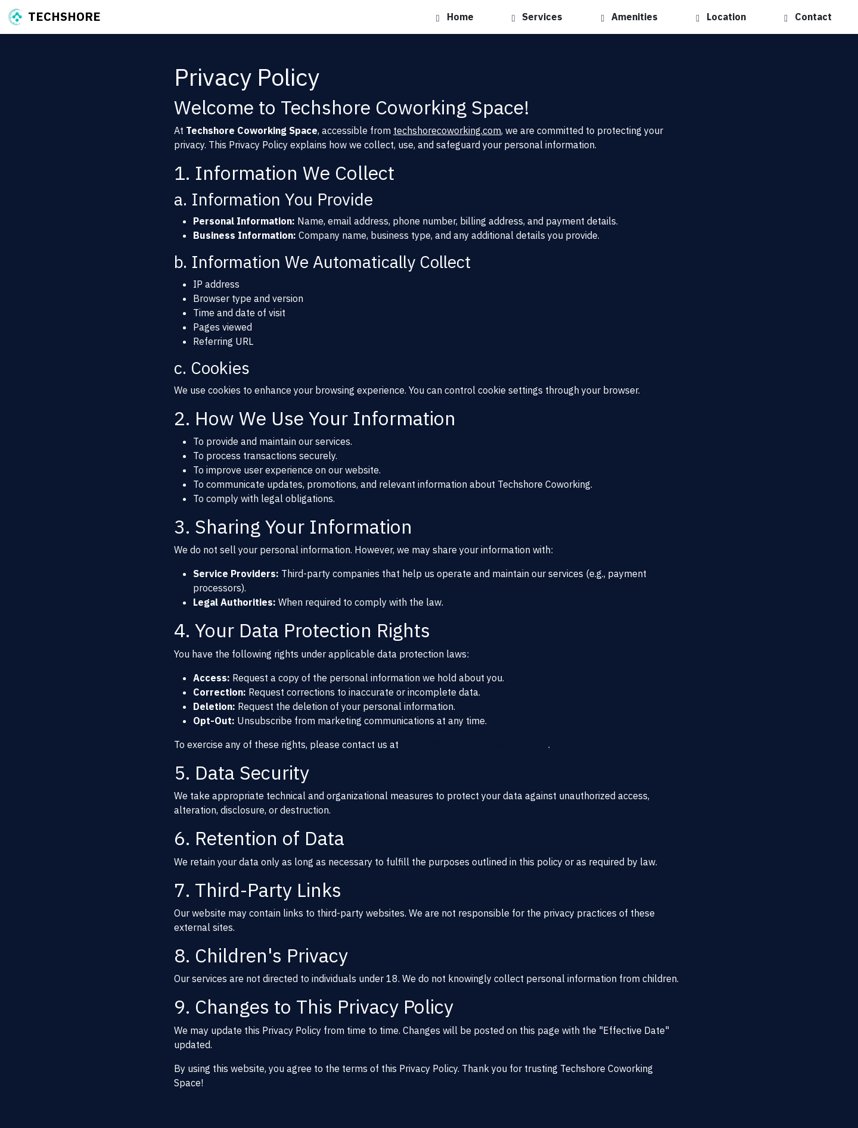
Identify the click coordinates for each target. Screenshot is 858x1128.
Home (455, 17)
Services (537, 17)
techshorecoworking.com (447, 130)
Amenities (629, 17)
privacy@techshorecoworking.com (474, 744)
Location (721, 17)
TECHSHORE (54, 17)
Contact (808, 17)
